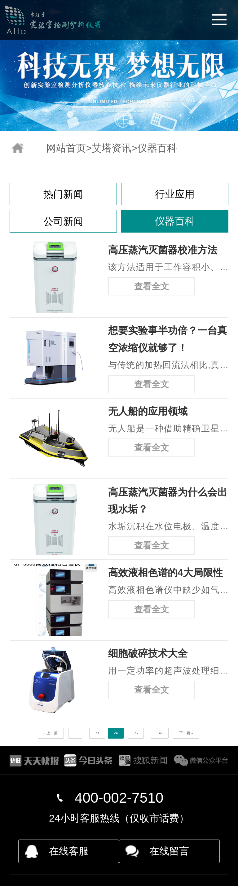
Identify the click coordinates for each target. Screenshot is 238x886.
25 (136, 733)
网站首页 (66, 148)
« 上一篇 (51, 733)
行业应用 (175, 194)
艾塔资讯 (111, 148)
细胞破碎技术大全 (147, 653)
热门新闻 (63, 194)
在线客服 (69, 851)
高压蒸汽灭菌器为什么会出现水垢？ (167, 501)
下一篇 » (186, 733)
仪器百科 (157, 148)
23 (97, 733)
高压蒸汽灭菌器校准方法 (162, 249)
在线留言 (169, 851)
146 (159, 733)
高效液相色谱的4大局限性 (165, 572)
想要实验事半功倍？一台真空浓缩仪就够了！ (167, 339)
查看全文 (151, 286)
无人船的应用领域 (147, 411)
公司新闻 (63, 221)
